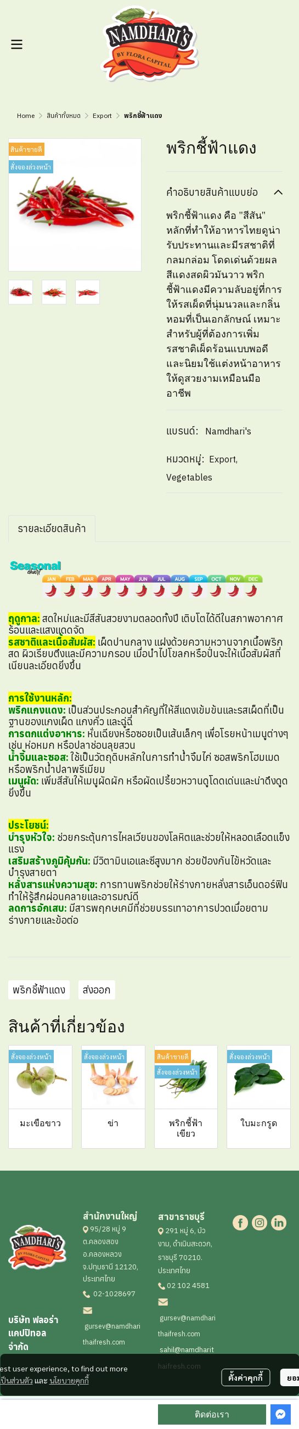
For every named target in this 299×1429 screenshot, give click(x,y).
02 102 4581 (188, 1285)
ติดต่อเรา (212, 1414)
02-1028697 (114, 1293)
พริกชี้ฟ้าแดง (39, 990)
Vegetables (189, 477)
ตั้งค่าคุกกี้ (245, 1377)
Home (26, 115)
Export (102, 115)
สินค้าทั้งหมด (64, 115)
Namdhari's (228, 431)
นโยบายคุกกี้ (69, 1380)
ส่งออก (97, 990)
